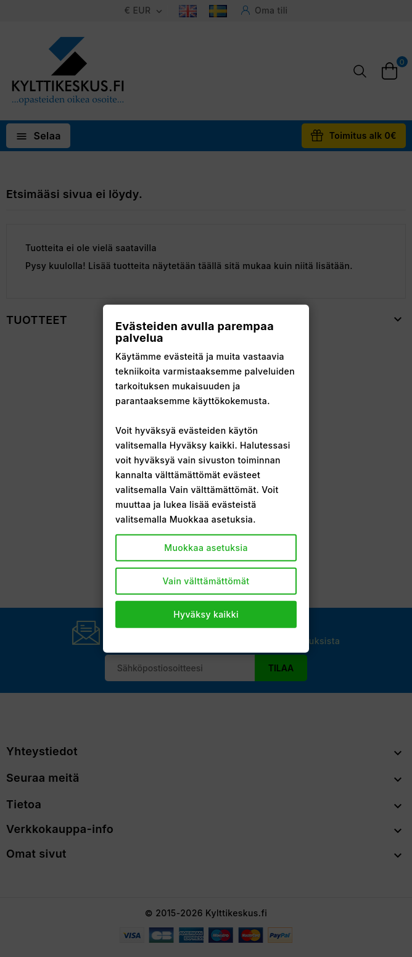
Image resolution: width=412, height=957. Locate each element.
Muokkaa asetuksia (206, 547)
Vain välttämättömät (206, 581)
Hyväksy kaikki (206, 614)
